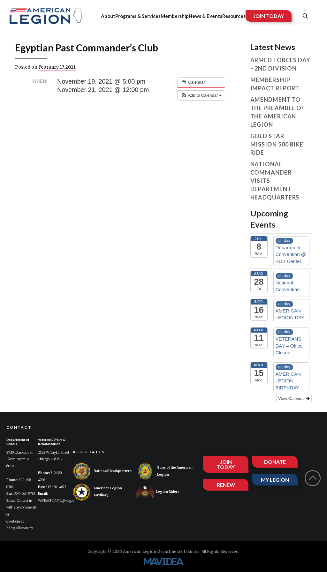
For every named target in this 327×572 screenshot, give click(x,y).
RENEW (226, 485)
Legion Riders (157, 492)
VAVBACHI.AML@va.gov (56, 501)
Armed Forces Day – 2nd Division (280, 64)
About (108, 16)
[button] (201, 95)
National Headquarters (102, 471)
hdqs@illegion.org (19, 528)
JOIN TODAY (268, 16)
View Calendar (294, 398)
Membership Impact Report (275, 84)
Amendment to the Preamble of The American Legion (277, 112)
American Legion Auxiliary (97, 492)
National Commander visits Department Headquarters (275, 181)
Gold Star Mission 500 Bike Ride (276, 144)
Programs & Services (138, 16)
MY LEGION (275, 480)
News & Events (205, 16)
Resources (234, 16)
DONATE (275, 462)
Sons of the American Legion (164, 471)
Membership (175, 16)
